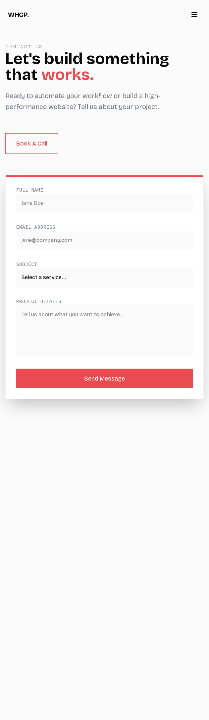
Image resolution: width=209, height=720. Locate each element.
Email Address (35, 227)
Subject (26, 264)
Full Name (29, 190)
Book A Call (31, 143)
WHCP (18, 15)
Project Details (39, 301)
